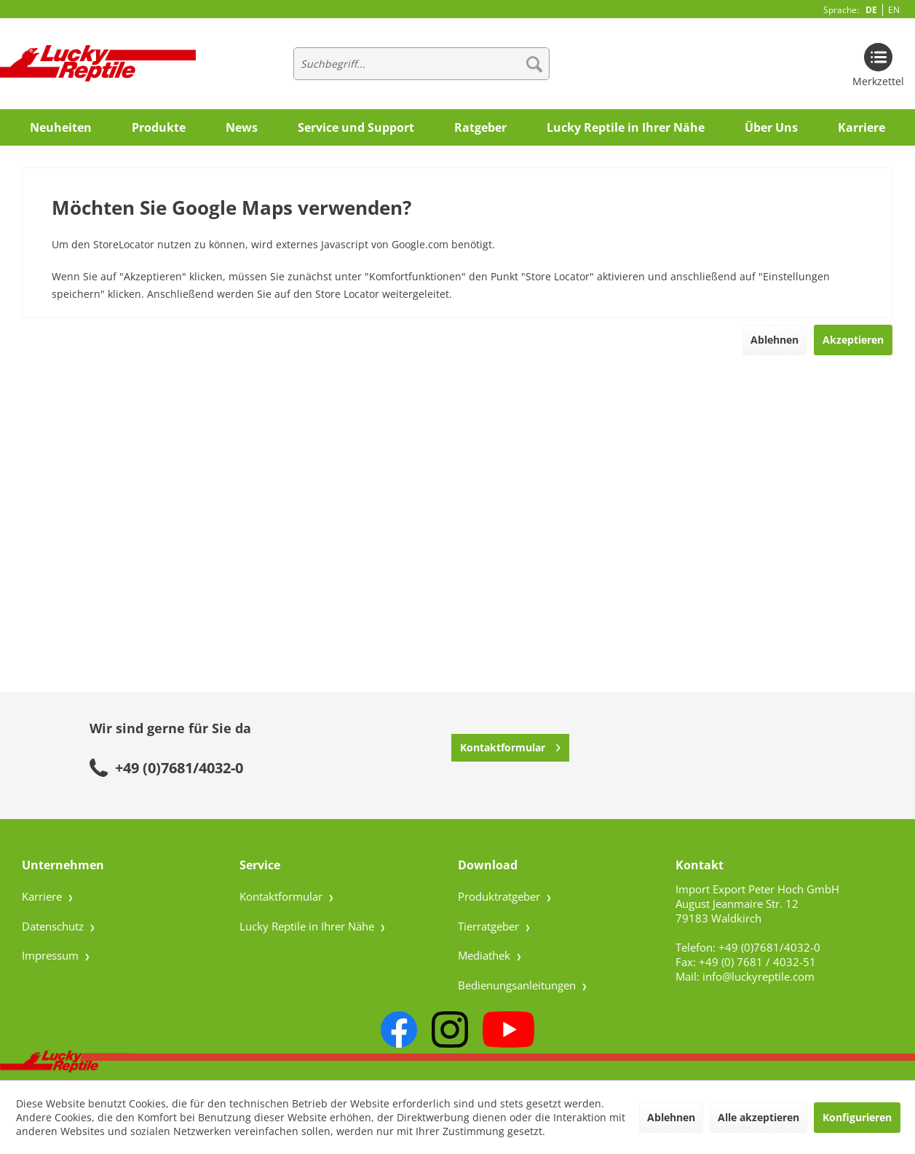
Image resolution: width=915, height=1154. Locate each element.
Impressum (52, 955)
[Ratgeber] (480, 127)
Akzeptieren (853, 340)
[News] (241, 127)
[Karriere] (861, 127)
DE (871, 10)
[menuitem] (421, 63)
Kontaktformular (510, 745)
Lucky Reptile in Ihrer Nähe (308, 926)
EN (894, 10)
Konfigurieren (857, 1117)
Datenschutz (54, 926)
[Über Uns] (771, 127)
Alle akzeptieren (758, 1117)
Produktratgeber (500, 896)
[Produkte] (158, 127)
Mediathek (485, 955)
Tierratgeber (490, 926)
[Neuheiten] (60, 127)
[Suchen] (534, 63)
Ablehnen (774, 340)
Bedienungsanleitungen (518, 985)
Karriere (43, 896)
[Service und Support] (356, 127)
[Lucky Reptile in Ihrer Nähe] (625, 127)
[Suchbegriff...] (421, 63)
